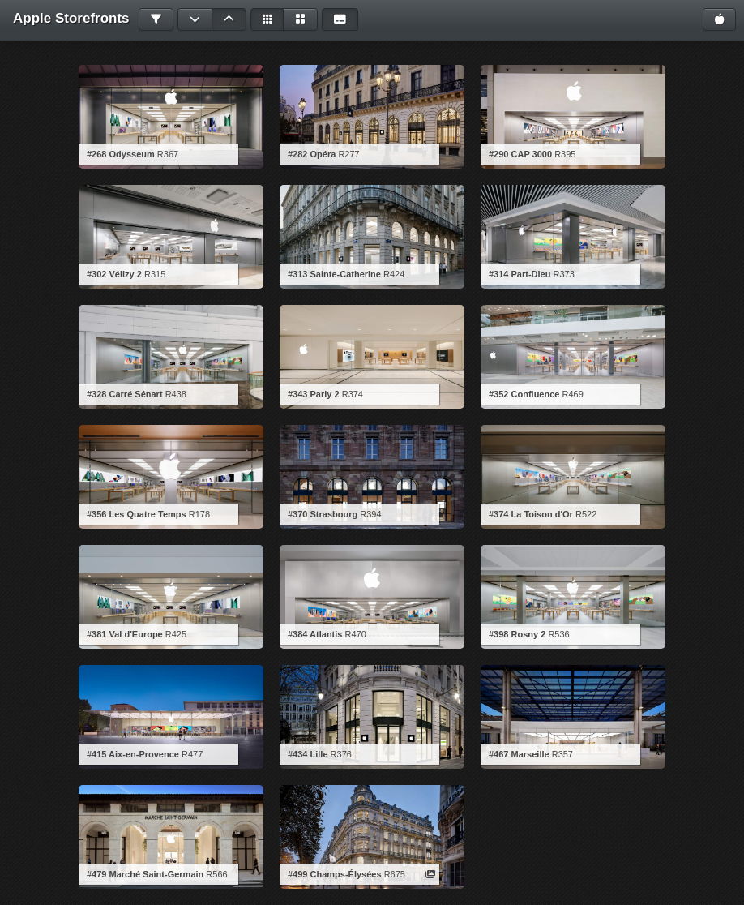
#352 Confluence (524, 394)
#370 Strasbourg (322, 514)
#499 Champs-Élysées (335, 874)
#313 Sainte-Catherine (334, 274)
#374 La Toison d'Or (531, 514)
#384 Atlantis (315, 634)
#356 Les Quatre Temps (136, 514)
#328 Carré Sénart (125, 394)
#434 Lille (308, 754)
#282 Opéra (312, 154)
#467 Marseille (519, 754)
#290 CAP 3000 (520, 154)
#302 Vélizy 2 (114, 274)
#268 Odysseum (121, 154)
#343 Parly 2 (314, 394)
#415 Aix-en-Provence (133, 754)
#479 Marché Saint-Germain (145, 874)
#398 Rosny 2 (517, 634)
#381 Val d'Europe (125, 634)
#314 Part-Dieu (519, 274)
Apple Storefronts (71, 18)
